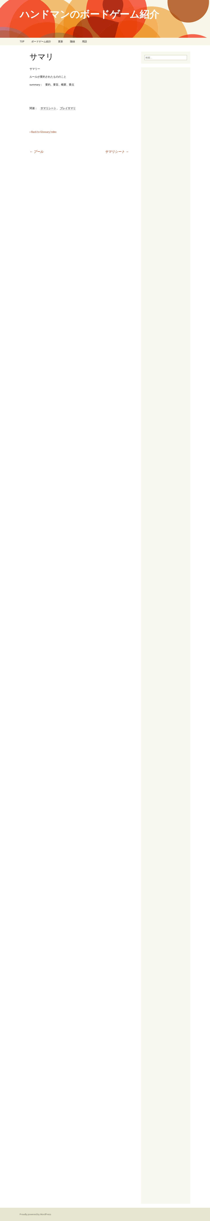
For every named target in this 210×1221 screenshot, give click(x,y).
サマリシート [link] (48, 108)
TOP (22, 41)
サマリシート (117, 151)
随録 (72, 41)
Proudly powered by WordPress (35, 1214)
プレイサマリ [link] (68, 108)
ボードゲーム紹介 (41, 41)
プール (36, 151)
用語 (84, 41)
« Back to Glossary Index (43, 131)
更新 (60, 41)
